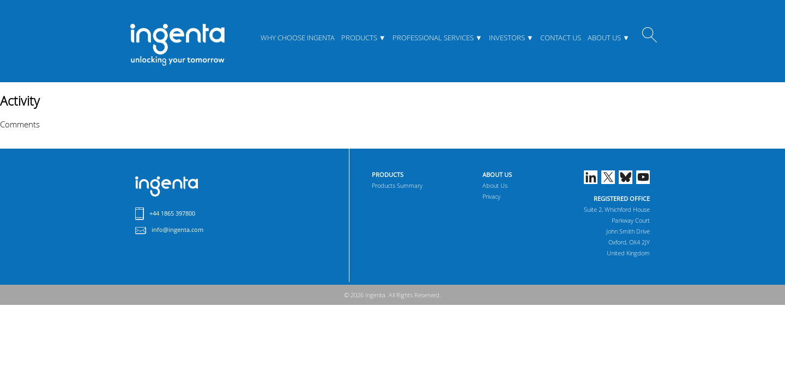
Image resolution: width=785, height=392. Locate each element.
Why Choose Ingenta (298, 37)
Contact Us (560, 37)
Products (359, 37)
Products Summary (397, 185)
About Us (604, 37)
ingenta (177, 44)
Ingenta (166, 186)
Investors (507, 37)
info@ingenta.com (177, 229)
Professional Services (433, 37)
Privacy (491, 196)
